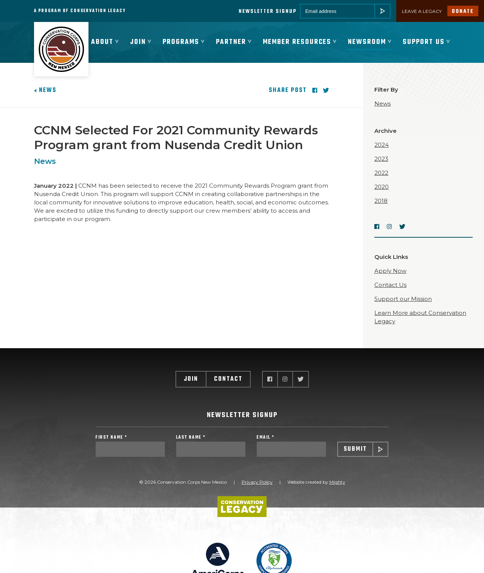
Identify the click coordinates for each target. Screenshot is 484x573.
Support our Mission (403, 299)
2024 (381, 145)
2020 (381, 187)
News (45, 91)
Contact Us (390, 285)
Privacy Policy (257, 483)
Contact (228, 380)
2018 (381, 201)
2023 (381, 159)
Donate (463, 11)
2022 (381, 173)
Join (191, 380)
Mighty (337, 483)
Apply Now (390, 271)
